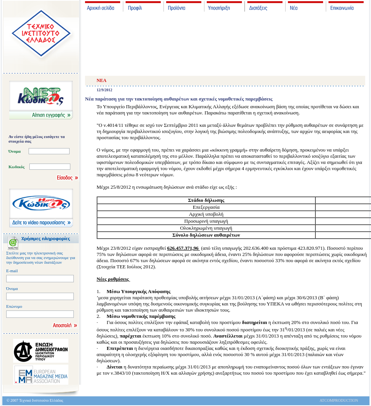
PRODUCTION (345, 400)
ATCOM (326, 400)
